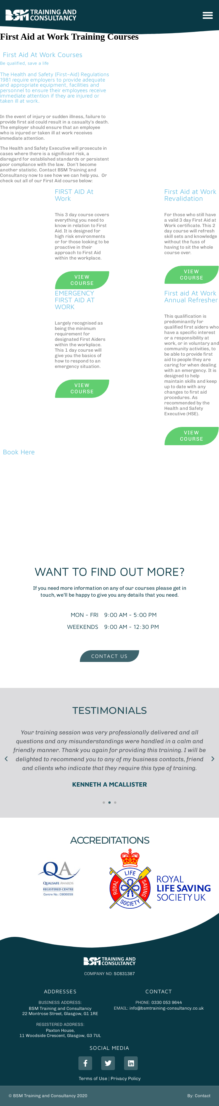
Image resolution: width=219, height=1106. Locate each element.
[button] (208, 15)
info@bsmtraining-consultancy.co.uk (166, 1008)
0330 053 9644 (166, 1002)
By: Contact (198, 1095)
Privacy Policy (126, 1078)
